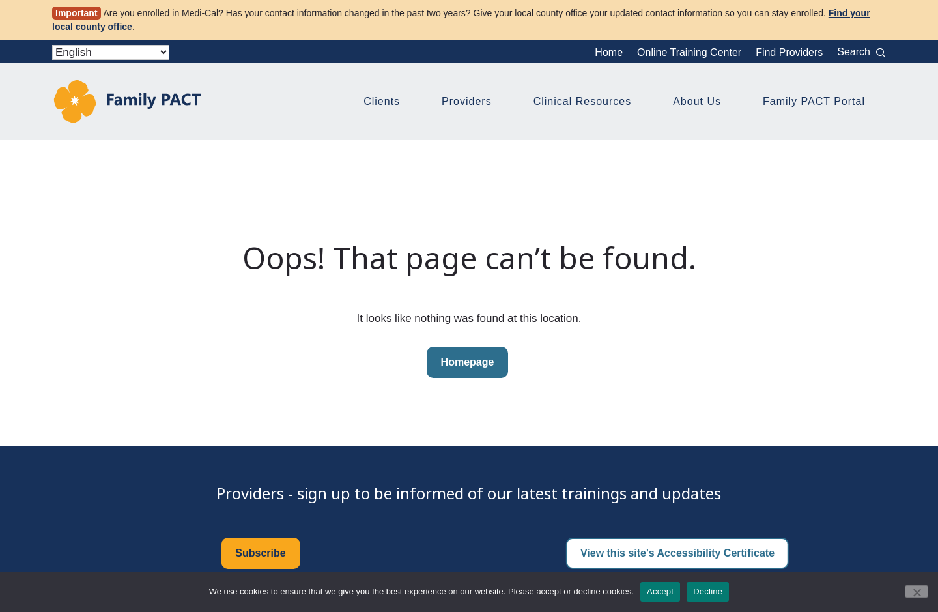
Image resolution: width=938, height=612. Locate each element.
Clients (381, 101)
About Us (697, 101)
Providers (467, 101)
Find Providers (789, 52)
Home (609, 52)
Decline (707, 591)
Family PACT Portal (814, 101)
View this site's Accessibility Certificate (677, 553)
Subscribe (260, 553)
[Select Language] (110, 52)
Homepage (467, 362)
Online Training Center (689, 52)
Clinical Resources (582, 101)
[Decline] (916, 591)
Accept (660, 591)
